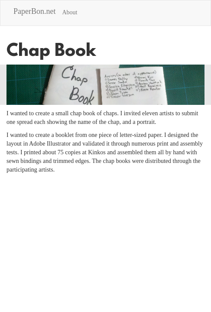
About (69, 12)
